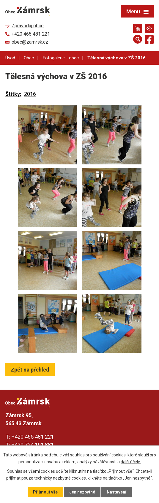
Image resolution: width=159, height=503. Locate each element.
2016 (30, 94)
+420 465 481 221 (33, 437)
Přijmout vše (45, 492)
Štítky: (13, 94)
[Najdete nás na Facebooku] (149, 40)
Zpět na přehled (30, 369)
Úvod (10, 58)
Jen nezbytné (82, 492)
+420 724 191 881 (33, 445)
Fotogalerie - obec (60, 58)
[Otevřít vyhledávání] (137, 39)
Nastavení (116, 492)
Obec (29, 58)
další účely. (131, 461)
